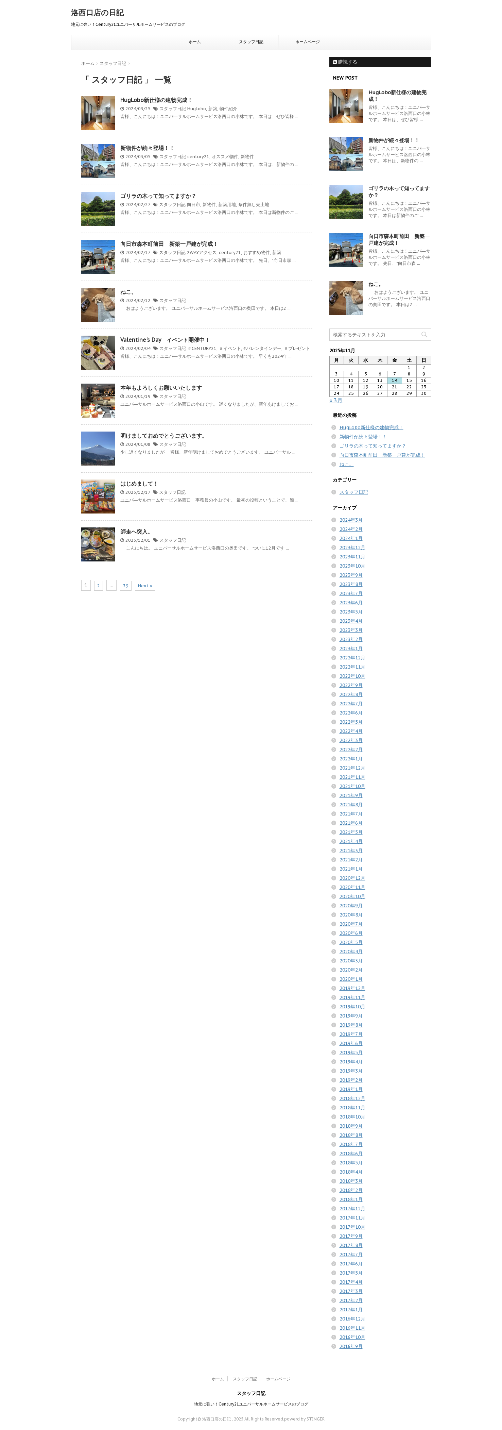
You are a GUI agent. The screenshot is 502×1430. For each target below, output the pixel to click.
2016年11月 (352, 1328)
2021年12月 (352, 768)
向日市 (193, 204)
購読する (345, 62)
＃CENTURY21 (202, 348)
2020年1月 (351, 979)
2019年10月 (352, 1007)
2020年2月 (351, 970)
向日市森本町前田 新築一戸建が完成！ (169, 243)
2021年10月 (352, 786)
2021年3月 (351, 850)
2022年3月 (351, 740)
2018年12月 (352, 1098)
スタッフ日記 (251, 41)
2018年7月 (351, 1144)
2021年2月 (351, 860)
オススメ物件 (225, 156)
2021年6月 (351, 823)
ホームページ (307, 41)
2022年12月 (352, 658)
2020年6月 (351, 933)
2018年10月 (352, 1117)
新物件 (247, 156)
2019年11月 (352, 997)
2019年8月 (351, 1025)
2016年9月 (351, 1346)
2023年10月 (352, 566)
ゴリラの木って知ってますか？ (158, 195)
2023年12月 (352, 547)
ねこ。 (128, 291)
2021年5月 (351, 832)
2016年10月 (352, 1337)
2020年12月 (352, 878)
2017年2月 (351, 1300)
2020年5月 (351, 942)
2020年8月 (351, 915)
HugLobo (196, 109)
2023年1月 (351, 648)
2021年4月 (351, 841)
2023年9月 (351, 575)
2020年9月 (351, 906)
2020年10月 (352, 896)
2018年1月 (351, 1199)
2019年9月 (351, 1016)
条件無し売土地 (253, 204)
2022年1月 (351, 759)
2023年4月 (351, 621)
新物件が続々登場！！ (147, 148)
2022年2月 (351, 749)
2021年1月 (351, 869)
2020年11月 (352, 887)
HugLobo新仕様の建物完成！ (156, 100)
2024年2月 (351, 529)
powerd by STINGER (304, 1418)
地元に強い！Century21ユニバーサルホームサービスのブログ (251, 1404)
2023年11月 (352, 557)
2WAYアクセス (202, 252)
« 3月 (336, 400)
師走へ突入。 (136, 531)
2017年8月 (351, 1245)
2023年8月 (351, 584)
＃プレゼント (297, 348)
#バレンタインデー (262, 348)
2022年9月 (351, 685)
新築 (212, 109)
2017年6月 (351, 1264)
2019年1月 (351, 1089)
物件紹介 (228, 109)
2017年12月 (352, 1209)
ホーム (195, 41)
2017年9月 (351, 1236)
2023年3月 (351, 630)
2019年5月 (351, 1052)
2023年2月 (351, 639)
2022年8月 (351, 694)
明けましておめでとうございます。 (163, 435)
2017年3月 (351, 1291)
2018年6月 (351, 1153)
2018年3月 (351, 1181)
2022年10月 (352, 676)
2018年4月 (351, 1172)
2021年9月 (351, 795)
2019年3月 (351, 1071)
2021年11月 (352, 777)
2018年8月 (351, 1135)
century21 (198, 156)
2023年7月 (351, 593)
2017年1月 (351, 1310)
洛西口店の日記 (97, 12)
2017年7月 (351, 1254)
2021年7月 (351, 814)
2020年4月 (351, 951)
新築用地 (227, 204)
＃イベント (230, 348)
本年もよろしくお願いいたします (161, 387)
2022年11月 (352, 667)
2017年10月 (352, 1227)
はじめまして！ (139, 483)
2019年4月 (351, 1062)
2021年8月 (351, 805)
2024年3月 (351, 520)
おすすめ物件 (256, 252)
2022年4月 (351, 731)
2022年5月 (351, 722)
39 (125, 586)
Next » (145, 586)
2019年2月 (351, 1080)
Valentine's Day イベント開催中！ (165, 339)
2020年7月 (351, 924)
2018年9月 (351, 1126)
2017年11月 (352, 1218)
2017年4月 (351, 1282)
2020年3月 (351, 961)
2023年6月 (351, 603)
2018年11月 (352, 1108)
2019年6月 (351, 1043)
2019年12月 (352, 988)
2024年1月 (351, 538)
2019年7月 (351, 1034)
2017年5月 (351, 1273)
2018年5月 (351, 1163)
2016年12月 (352, 1319)
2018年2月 (351, 1190)
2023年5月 (351, 612)
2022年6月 (351, 713)
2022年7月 (351, 704)
